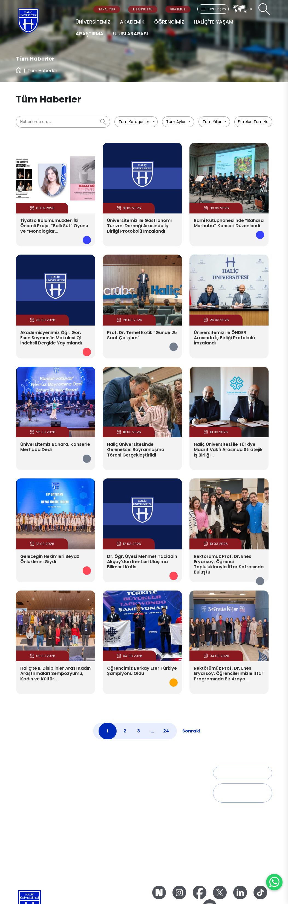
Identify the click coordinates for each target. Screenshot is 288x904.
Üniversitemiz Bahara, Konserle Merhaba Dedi (55, 447)
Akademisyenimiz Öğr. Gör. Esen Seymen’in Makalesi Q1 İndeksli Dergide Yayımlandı (51, 337)
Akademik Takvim (164, 795)
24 (166, 731)
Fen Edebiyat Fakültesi (103, 788)
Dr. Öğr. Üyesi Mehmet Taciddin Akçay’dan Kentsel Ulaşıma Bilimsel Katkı (142, 561)
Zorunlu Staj (158, 847)
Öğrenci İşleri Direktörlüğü (171, 780)
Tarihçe (23, 780)
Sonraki (191, 731)
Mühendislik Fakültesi (102, 825)
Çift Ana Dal (158, 802)
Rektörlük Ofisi (29, 788)
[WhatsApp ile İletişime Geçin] (274, 882)
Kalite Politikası (96, 861)
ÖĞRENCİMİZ (169, 21)
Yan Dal (154, 810)
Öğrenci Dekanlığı (164, 788)
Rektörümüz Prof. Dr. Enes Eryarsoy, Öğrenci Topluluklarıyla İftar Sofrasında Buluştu (229, 564)
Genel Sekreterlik (32, 810)
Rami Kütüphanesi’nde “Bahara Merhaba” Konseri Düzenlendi (229, 223)
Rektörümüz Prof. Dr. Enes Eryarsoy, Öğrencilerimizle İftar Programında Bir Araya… (228, 673)
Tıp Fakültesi (93, 802)
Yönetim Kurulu (30, 802)
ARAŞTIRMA (89, 33)
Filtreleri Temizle (253, 121)
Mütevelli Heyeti (30, 795)
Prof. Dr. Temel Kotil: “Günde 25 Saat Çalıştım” (142, 335)
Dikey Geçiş (158, 825)
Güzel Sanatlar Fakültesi (105, 795)
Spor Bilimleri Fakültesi (103, 817)
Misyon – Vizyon (97, 854)
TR (242, 9)
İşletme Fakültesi (97, 810)
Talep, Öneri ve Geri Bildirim (241, 792)
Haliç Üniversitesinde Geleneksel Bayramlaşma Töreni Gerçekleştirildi (135, 449)
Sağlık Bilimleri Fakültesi (104, 780)
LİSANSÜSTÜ (142, 9)
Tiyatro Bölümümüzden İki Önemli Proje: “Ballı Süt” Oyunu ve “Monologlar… (54, 225)
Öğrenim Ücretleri (164, 832)
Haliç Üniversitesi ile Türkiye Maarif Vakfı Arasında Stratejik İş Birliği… (228, 449)
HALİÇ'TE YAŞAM (213, 21)
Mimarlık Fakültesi (98, 832)
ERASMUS (178, 9)
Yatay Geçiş (158, 817)
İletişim (227, 773)
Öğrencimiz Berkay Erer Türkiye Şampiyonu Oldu (142, 671)
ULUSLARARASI (130, 33)
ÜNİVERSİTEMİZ (93, 21)
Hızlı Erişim (213, 9)
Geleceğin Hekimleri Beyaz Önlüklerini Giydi (49, 559)
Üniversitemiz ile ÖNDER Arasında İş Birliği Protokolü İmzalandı (224, 337)
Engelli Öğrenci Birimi (167, 839)
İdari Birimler (28, 817)
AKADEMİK (132, 21)
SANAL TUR (107, 9)
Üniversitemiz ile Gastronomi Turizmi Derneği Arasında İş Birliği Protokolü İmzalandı (139, 225)
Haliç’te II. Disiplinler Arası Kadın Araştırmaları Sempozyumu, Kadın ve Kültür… (55, 673)
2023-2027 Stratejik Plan (104, 868)
